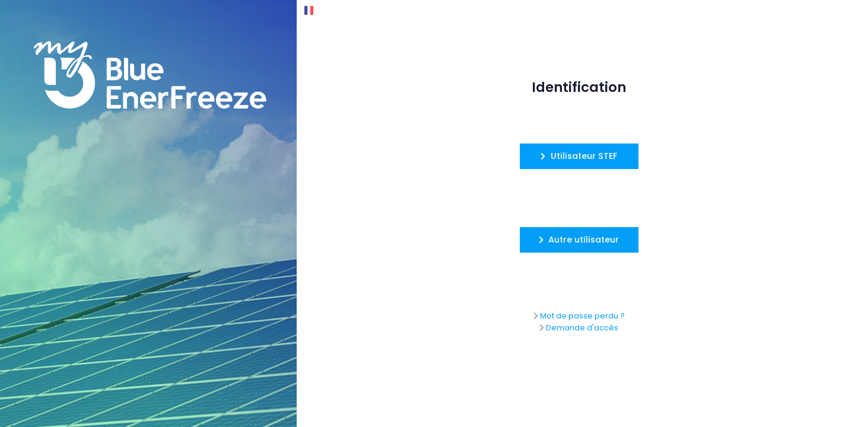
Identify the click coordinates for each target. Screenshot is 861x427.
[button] (579, 156)
